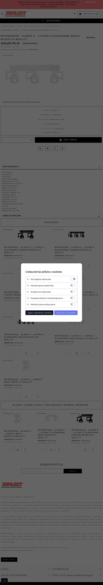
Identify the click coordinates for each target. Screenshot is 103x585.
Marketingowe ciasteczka (42, 285)
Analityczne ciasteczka (41, 292)
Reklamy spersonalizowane (43, 304)
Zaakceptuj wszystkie (66, 313)
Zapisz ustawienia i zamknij (39, 313)
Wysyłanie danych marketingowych (47, 298)
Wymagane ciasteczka (41, 279)
